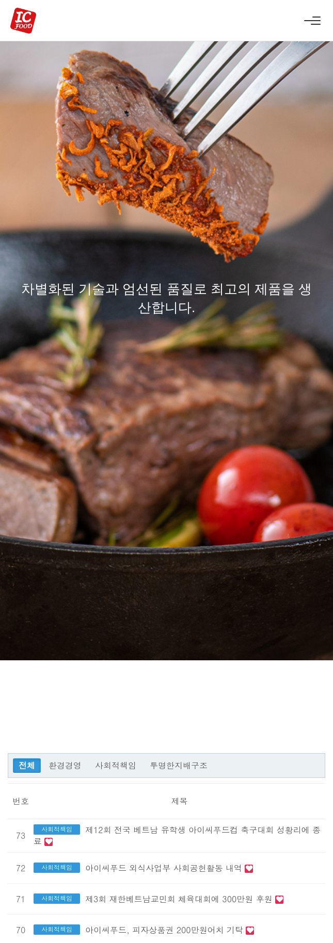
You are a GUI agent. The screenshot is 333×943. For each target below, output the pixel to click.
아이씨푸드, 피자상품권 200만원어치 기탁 (165, 930)
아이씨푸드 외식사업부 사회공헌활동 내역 (165, 868)
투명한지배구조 (179, 765)
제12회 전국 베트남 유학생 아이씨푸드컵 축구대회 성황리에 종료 (177, 835)
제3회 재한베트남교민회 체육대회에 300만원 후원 (180, 899)
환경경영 (65, 765)
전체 (27, 765)
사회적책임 (115, 765)
